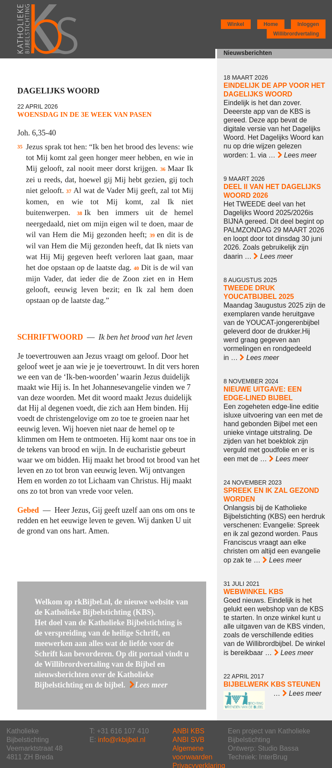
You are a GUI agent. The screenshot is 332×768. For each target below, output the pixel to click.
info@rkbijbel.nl (122, 739)
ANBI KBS (188, 731)
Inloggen (308, 24)
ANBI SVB (188, 739)
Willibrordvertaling (296, 34)
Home (271, 24)
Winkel (235, 24)
